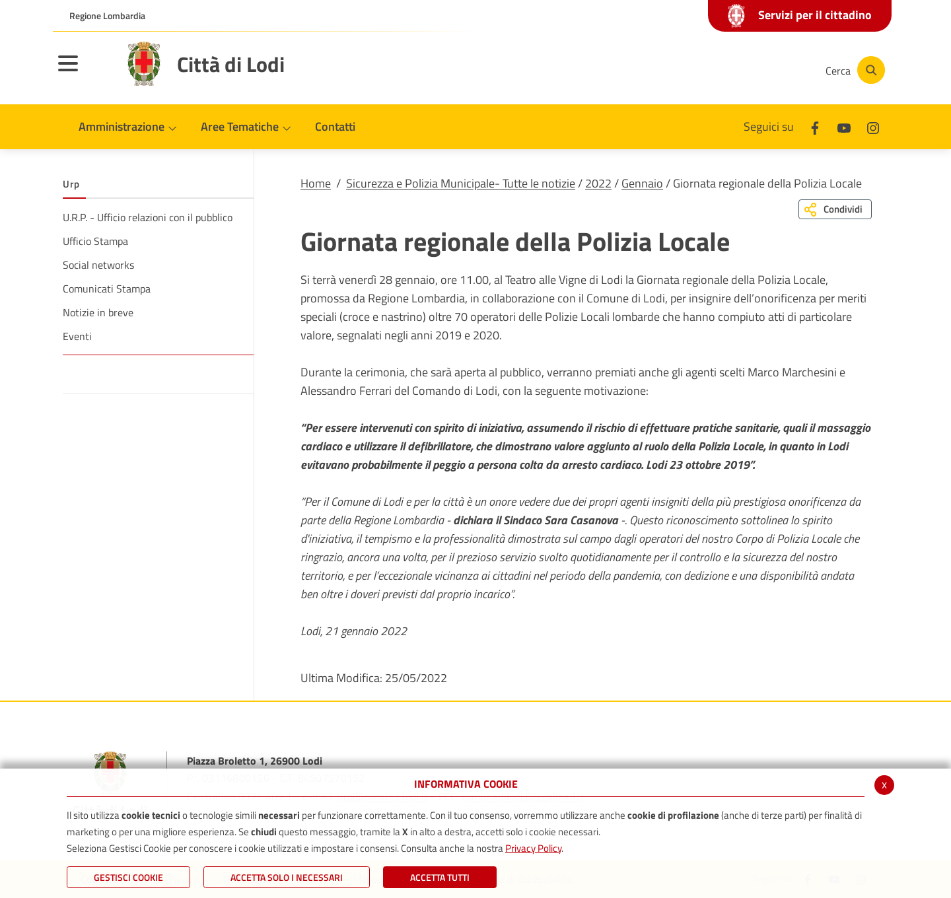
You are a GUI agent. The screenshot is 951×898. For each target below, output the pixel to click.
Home (315, 183)
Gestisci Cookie (128, 877)
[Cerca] (853, 70)
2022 (598, 183)
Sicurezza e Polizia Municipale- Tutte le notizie (460, 183)
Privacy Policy (533, 848)
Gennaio (642, 183)
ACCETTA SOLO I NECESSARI (286, 877)
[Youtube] (722, 70)
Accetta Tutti (440, 877)
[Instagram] (762, 70)
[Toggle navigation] (84, 72)
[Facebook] (683, 70)
